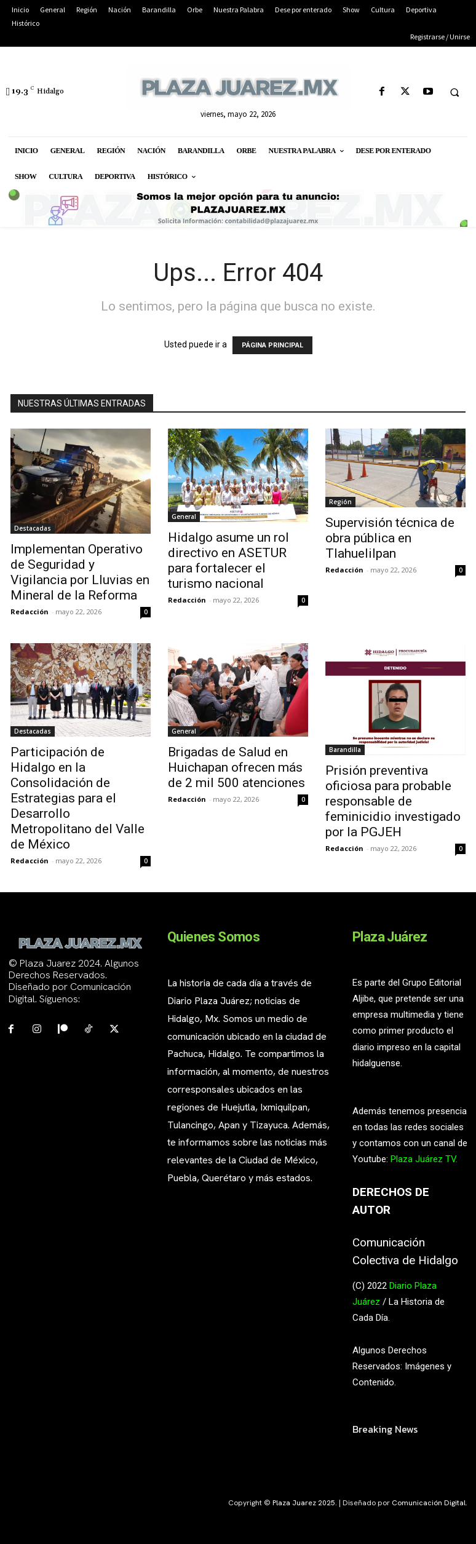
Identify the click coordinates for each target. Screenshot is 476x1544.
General (184, 516)
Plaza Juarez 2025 (303, 1503)
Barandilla (345, 749)
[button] (454, 92)
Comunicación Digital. (429, 1503)
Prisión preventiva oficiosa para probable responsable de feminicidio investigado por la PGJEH (393, 801)
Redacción (29, 611)
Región (340, 501)
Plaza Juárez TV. (424, 1159)
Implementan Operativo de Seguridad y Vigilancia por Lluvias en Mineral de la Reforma (79, 572)
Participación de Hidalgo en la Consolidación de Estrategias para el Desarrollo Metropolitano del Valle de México (77, 798)
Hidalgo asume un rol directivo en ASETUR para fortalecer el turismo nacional (228, 560)
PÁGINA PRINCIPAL (272, 345)
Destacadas (32, 528)
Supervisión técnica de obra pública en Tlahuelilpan (389, 538)
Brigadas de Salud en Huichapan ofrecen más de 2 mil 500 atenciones (236, 767)
